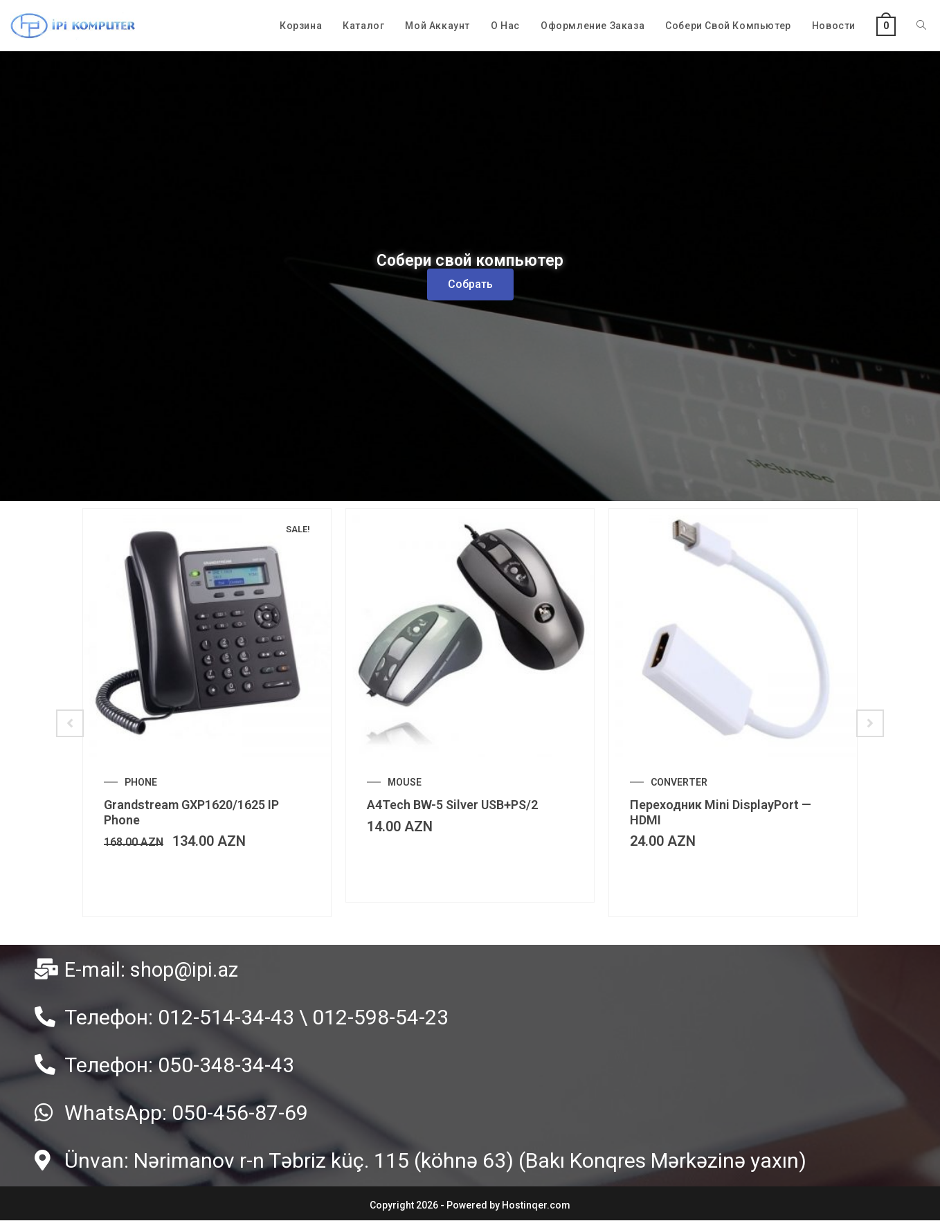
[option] (206, 712)
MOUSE (405, 782)
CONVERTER (679, 782)
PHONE (141, 782)
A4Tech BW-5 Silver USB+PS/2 (452, 804)
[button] (470, 284)
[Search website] (921, 25)
